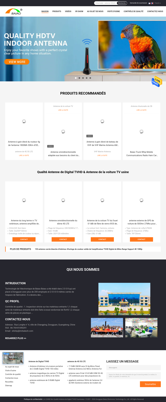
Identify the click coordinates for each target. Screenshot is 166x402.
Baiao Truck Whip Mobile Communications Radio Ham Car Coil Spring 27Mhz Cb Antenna (141, 154)
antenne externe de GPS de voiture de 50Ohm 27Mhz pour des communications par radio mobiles (141, 222)
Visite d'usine (113, 11)
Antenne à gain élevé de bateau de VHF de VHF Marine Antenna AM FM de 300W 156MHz (102, 144)
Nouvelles (9, 382)
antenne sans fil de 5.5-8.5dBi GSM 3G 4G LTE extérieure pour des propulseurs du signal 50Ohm (86, 375)
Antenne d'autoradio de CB (141, 106)
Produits (56, 11)
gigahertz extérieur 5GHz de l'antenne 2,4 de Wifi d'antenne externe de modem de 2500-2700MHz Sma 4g (85, 382)
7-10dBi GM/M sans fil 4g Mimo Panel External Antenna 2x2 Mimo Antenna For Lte (85, 368)
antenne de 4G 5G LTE (24, 152)
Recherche (122, 3)
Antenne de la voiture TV (63, 106)
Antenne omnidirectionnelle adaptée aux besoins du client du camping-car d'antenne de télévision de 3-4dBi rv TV (63, 154)
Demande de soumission (138, 3)
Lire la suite (24, 155)
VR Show (79, 11)
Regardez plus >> (15, 338)
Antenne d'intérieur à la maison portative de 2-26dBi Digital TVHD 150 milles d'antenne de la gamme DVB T (46, 368)
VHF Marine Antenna (102, 152)
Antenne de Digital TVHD (39, 361)
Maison (45, 11)
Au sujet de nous (95, 11)
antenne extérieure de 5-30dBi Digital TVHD (45, 381)
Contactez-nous (155, 11)
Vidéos (68, 11)
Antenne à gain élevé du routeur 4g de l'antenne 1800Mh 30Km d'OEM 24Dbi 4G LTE (24, 144)
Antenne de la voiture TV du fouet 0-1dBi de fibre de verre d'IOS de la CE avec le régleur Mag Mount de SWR (102, 222)
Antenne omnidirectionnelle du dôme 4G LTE (63, 222)
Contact (24, 239)
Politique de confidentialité (33, 399)
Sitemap (8, 386)
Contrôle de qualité (133, 11)
